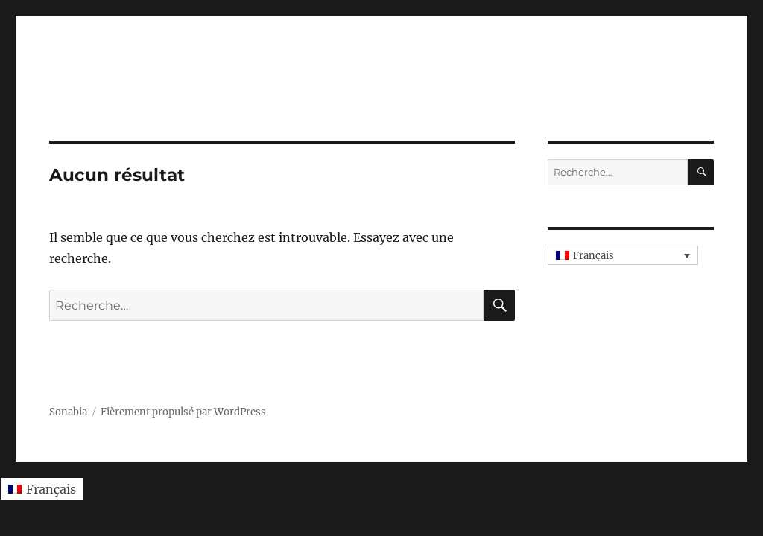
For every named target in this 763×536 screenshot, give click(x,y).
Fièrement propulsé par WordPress (183, 412)
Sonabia (68, 412)
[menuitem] (623, 255)
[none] (623, 255)
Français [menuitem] (593, 255)
